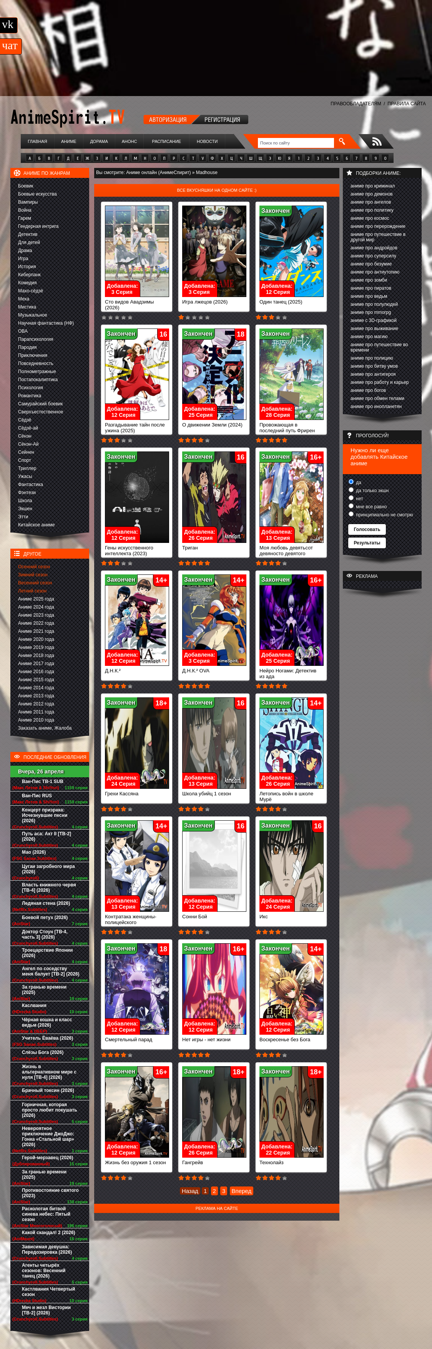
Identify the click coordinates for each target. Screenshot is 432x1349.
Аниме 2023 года (36, 615)
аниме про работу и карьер (380, 382)
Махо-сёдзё (30, 291)
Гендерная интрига (38, 226)
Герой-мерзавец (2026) (47, 1157)
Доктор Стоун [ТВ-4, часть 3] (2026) (45, 934)
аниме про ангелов (371, 202)
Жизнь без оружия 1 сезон (137, 1160)
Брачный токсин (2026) (48, 1090)
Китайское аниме (36, 525)
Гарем (24, 218)
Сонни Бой (214, 914)
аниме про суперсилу (373, 256)
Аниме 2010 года (36, 720)
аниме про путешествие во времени (379, 347)
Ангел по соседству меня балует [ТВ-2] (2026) (51, 971)
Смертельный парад (137, 1037)
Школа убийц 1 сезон (214, 791)
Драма (25, 250)
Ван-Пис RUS (37, 795)
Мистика (27, 307)
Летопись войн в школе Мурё (291, 794)
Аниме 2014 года (36, 687)
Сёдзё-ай (28, 428)
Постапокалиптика (38, 379)
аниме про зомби (369, 280)
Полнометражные (37, 371)
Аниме (68, 141)
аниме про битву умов (374, 366)
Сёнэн (25, 436)
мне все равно (371, 506)
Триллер (27, 468)
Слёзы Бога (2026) (42, 1052)
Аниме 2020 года (36, 639)
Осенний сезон (34, 566)
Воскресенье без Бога (291, 1037)
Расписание (166, 141)
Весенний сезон (35, 583)
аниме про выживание (374, 328)
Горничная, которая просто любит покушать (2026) (49, 1110)
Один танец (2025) (291, 299)
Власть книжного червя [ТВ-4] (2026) (49, 887)
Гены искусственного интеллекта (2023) (137, 548)
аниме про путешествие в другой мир (378, 237)
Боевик (25, 186)
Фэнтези (27, 492)
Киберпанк (29, 274)
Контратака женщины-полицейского (137, 917)
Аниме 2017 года (36, 663)
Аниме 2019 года (36, 647)
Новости (207, 141)
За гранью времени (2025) (44, 989)
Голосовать (367, 529)
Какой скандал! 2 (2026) (48, 1232)
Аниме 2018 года (36, 655)
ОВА (23, 331)
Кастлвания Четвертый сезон (48, 1291)
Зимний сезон (33, 574)
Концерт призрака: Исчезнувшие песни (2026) (44, 815)
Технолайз (291, 1160)
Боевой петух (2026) (45, 917)
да (358, 482)
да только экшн (372, 490)
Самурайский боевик (40, 404)
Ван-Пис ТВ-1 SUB (42, 781)
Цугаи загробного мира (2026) (48, 869)
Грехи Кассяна (137, 791)
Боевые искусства (37, 194)
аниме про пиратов (371, 288)
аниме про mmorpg (371, 312)
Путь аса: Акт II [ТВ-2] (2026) (46, 836)
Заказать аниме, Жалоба (45, 728)
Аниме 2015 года (36, 679)
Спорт (24, 460)
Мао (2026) (34, 852)
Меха (23, 299)
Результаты (367, 543)
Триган (214, 545)
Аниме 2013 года (36, 696)
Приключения (32, 355)
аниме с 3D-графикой (374, 320)
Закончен (275, 210)
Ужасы (25, 476)
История (27, 266)
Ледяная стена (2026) (46, 903)
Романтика (29, 395)
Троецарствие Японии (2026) (47, 952)
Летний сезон (32, 591)
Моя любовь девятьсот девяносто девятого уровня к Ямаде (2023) (291, 551)
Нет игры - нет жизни (214, 1037)
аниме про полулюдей (374, 304)
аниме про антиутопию (375, 272)
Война (25, 210)
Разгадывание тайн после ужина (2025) (137, 425)
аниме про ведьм (369, 296)
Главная (37, 141)
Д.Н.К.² (137, 668)
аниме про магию (369, 336)
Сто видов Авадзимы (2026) (137, 302)
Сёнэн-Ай (28, 444)
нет (359, 498)
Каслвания (34, 1005)
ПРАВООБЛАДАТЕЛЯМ (356, 103)
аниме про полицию (372, 358)
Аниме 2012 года (36, 704)
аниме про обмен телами (377, 398)
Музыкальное (32, 315)
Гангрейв (214, 1160)
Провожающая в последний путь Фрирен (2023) (291, 428)
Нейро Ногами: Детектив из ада (291, 671)
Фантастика (30, 484)
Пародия (27, 347)
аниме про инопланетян (376, 406)
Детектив (27, 234)
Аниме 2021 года (36, 631)
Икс (291, 914)
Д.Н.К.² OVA (214, 668)
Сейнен (26, 452)
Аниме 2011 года (36, 712)
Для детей (29, 242)
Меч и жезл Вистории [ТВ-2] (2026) (46, 1310)
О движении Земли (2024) (214, 422)
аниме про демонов (372, 194)
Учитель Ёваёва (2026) (47, 1038)
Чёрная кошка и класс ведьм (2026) (47, 1022)
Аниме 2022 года (36, 623)
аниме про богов (368, 390)
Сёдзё (25, 420)
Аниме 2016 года (36, 671)
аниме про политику (372, 210)
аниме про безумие (371, 264)
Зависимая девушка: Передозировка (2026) (47, 1249)
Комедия (27, 282)
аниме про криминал (373, 186)
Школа (25, 500)
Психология (30, 387)
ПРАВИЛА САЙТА (406, 103)
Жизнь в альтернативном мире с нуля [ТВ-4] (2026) (49, 1072)
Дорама (99, 141)
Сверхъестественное (40, 412)
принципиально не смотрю (384, 515)
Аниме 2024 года (36, 607)
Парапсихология (35, 339)
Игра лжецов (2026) (214, 299)
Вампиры (28, 202)
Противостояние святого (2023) (50, 1193)
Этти (23, 516)
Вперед (242, 1191)
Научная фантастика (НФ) (46, 323)
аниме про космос (370, 218)
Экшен (25, 508)
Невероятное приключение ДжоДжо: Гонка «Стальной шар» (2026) (48, 1136)
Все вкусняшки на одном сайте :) (216, 190)
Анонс (129, 141)
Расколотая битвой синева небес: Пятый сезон (46, 1214)
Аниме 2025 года (36, 599)
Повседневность (35, 363)
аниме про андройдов (374, 248)
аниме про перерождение (378, 226)
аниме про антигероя (373, 374)
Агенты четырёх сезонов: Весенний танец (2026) (43, 1271)
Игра (23, 258)
